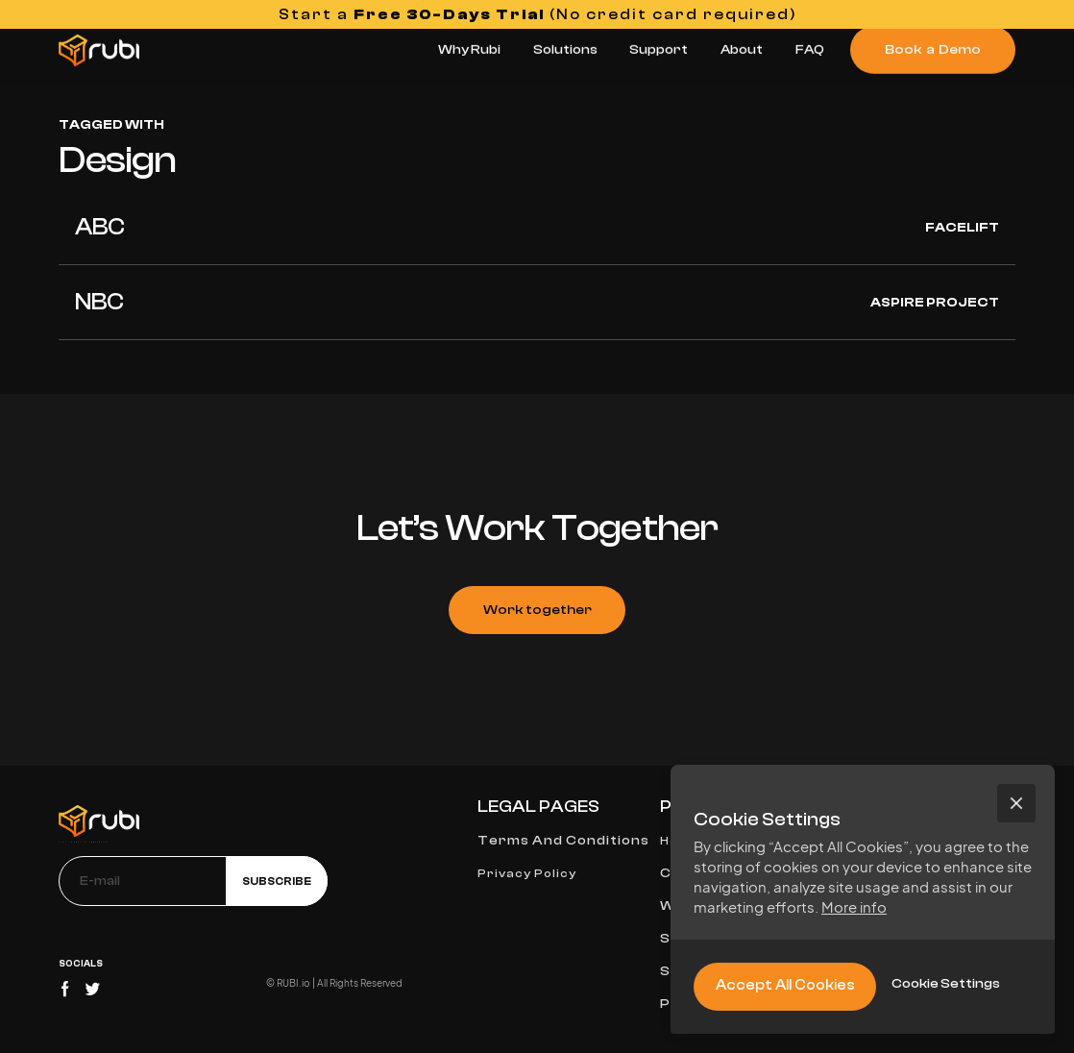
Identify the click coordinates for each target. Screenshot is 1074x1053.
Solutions (565, 49)
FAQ (809, 49)
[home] (99, 50)
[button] (1016, 803)
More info (854, 906)
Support (658, 49)
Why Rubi (469, 49)
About (741, 49)
